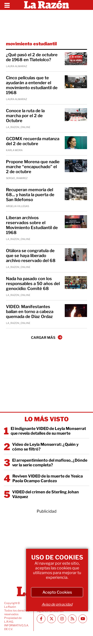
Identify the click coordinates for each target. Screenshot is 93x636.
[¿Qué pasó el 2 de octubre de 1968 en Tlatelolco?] (76, 58)
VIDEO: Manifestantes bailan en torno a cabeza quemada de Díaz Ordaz (29, 311)
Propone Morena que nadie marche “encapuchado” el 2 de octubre (33, 166)
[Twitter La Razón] (51, 618)
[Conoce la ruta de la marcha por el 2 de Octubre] (76, 114)
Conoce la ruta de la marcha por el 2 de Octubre (25, 115)
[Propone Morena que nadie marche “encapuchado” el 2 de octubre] (76, 165)
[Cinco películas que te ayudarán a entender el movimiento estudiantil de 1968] (76, 81)
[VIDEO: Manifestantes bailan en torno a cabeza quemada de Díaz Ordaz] (76, 310)
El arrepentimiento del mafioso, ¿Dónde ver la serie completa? (49, 462)
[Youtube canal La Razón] (82, 618)
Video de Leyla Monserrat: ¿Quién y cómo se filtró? (45, 446)
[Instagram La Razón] (62, 618)
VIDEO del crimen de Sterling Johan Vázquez (45, 494)
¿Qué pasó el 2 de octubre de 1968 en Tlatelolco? (32, 57)
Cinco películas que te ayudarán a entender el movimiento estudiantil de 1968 (32, 85)
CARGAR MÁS (46, 337)
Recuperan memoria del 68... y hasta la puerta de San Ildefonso (30, 194)
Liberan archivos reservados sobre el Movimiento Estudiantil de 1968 (32, 225)
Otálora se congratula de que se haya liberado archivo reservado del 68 (31, 255)
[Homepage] (46, 5)
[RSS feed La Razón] (72, 618)
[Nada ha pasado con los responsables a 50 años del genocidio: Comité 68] (76, 282)
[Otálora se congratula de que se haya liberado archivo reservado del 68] (76, 254)
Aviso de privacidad (57, 604)
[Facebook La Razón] (41, 618)
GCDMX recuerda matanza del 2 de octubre (32, 141)
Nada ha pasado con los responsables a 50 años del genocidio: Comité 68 (33, 283)
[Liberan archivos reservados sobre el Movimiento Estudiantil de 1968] (76, 221)
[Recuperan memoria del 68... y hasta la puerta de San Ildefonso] (76, 193)
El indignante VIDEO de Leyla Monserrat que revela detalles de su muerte (48, 431)
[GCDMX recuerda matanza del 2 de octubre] (76, 142)
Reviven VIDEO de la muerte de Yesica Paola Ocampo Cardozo (47, 478)
